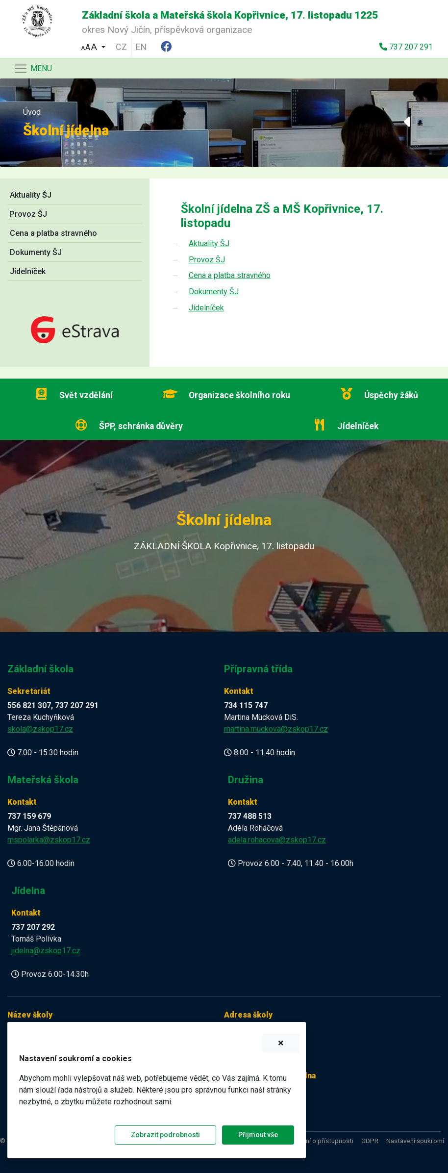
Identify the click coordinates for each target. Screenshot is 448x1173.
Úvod (32, 112)
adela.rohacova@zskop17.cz (277, 839)
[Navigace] (32, 68)
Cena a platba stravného (53, 233)
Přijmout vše (258, 1135)
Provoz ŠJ (28, 214)
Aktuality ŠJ (30, 195)
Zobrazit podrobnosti (165, 1135)
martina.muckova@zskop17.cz (276, 729)
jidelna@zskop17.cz (45, 950)
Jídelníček (28, 271)
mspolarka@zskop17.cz (48, 839)
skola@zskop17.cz (40, 729)
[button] (93, 45)
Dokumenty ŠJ (36, 252)
